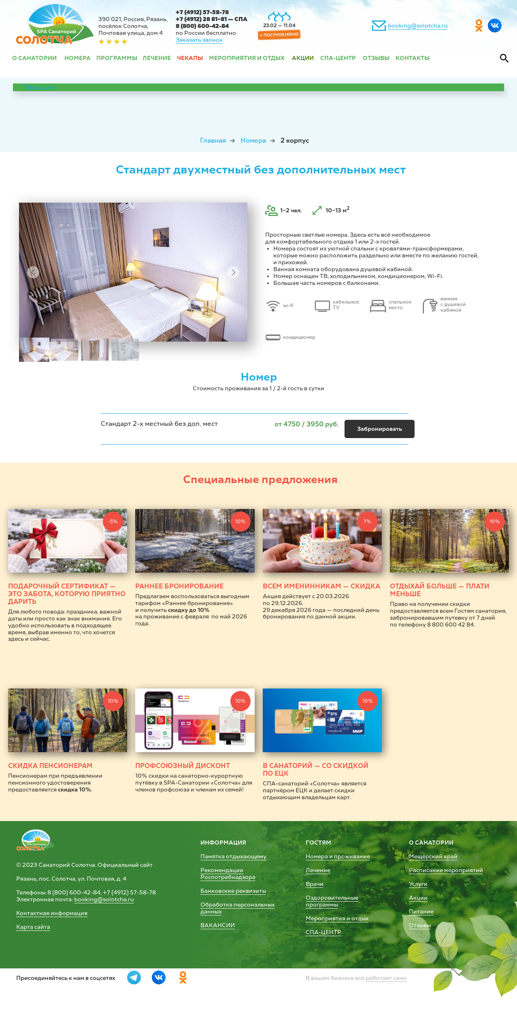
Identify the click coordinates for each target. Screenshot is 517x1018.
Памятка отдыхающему (233, 856)
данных (210, 911)
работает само (386, 978)
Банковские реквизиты (233, 891)
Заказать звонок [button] (199, 39)
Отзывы (420, 925)
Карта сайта (33, 927)
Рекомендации (221, 870)
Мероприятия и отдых (337, 918)
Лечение (318, 870)
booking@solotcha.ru (418, 25)
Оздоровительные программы (332, 901)
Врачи (314, 884)
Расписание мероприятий (446, 870)
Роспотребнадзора (227, 877)
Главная (213, 140)
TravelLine (39, 87)
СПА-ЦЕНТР (323, 932)
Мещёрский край (433, 856)
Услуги (418, 884)
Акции (418, 897)
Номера (253, 140)
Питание (421, 911)
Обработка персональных (237, 904)
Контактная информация (51, 913)
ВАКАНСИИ (217, 925)
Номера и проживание (338, 856)
